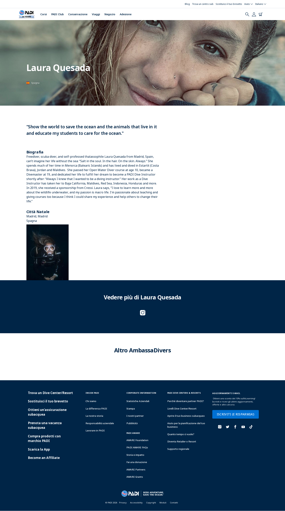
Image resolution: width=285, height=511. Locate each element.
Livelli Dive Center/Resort (182, 408)
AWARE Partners (135, 469)
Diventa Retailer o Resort (181, 441)
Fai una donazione (136, 462)
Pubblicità (132, 423)
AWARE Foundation (137, 440)
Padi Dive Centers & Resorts (184, 392)
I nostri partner (135, 415)
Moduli (163, 502)
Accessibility (136, 502)
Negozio (109, 14)
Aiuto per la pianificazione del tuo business (186, 425)
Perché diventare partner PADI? (185, 401)
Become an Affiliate (44, 458)
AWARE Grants (134, 476)
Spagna (35, 82)
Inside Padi (92, 392)
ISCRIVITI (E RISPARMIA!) (235, 414)
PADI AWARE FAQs (137, 447)
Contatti (174, 502)
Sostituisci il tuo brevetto (48, 401)
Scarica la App (39, 449)
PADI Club (57, 14)
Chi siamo (91, 401)
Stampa (130, 408)
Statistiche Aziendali (137, 401)
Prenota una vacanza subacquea (45, 425)
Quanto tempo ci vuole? (180, 434)
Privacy (123, 502)
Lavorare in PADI (95, 430)
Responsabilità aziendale (100, 423)
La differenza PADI (96, 408)
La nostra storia (94, 415)
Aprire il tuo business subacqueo (186, 415)
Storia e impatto (135, 455)
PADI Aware (133, 433)
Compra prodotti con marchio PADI (44, 438)
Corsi (43, 14)
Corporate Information (141, 392)
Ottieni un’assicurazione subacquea (47, 412)
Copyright (151, 502)
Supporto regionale (178, 449)
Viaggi (96, 14)
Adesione (125, 14)
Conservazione (77, 14)
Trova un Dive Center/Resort (50, 393)
